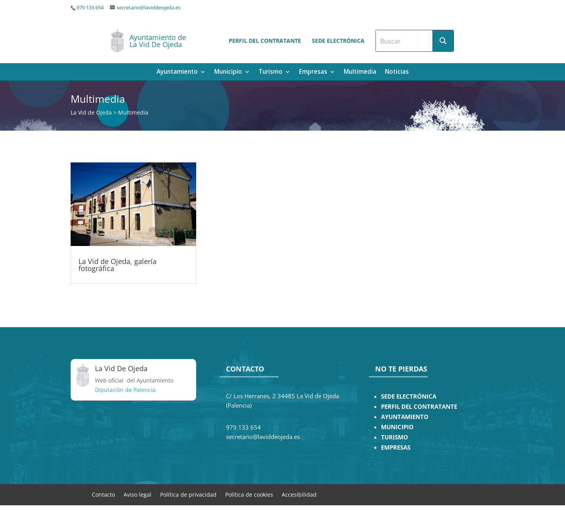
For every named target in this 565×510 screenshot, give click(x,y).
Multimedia (360, 72)
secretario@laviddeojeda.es (148, 7)
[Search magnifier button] (443, 40)
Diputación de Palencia (125, 389)
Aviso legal (137, 494)
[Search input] (404, 41)
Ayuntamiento (177, 72)
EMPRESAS (395, 447)
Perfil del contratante (265, 40)
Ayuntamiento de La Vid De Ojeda (157, 41)
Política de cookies (249, 494)
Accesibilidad (299, 494)
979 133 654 (90, 7)
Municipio (228, 72)
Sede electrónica (338, 40)
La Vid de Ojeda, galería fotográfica (117, 265)
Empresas (313, 72)
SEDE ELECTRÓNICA (408, 396)
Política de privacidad (188, 494)
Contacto (103, 494)
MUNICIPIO (397, 427)
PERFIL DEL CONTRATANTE (419, 407)
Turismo (270, 72)
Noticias (397, 72)
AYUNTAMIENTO (404, 417)
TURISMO (394, 437)
